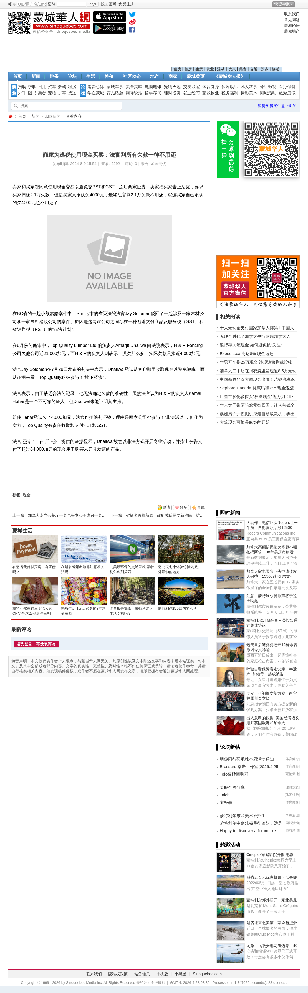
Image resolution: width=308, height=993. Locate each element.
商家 (172, 76)
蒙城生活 (22, 530)
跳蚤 (54, 76)
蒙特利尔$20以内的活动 (177, 608)
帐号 (12, 4)
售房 (188, 69)
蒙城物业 (210, 93)
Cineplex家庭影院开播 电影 (270, 854)
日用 (42, 87)
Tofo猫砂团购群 (234, 774)
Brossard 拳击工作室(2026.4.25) (250, 766)
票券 (42, 93)
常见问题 (292, 19)
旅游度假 (287, 93)
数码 (62, 87)
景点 (265, 69)
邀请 (166, 507)
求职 (32, 87)
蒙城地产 (292, 31)
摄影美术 (249, 93)
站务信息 (142, 974)
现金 (27, 495)
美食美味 (134, 87)
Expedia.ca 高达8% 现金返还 (247, 353)
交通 (254, 69)
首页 (17, 76)
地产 (154, 76)
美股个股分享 (232, 787)
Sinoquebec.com (207, 974)
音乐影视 (268, 87)
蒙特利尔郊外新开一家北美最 (271, 900)
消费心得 (95, 87)
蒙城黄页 (196, 76)
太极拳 (226, 802)
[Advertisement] (226, 39)
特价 (109, 76)
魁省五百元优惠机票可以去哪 (271, 877)
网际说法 (134, 93)
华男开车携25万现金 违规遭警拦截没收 (256, 362)
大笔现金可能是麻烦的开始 (245, 422)
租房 (177, 69)
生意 (199, 69)
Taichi (225, 794)
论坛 (72, 76)
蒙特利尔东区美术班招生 (243, 815)
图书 (32, 93)
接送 (275, 69)
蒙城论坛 (292, 25)
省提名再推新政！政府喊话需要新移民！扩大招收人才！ (174, 515)
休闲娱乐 (229, 87)
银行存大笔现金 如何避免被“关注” (251, 345)
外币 (22, 93)
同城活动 (268, 93)
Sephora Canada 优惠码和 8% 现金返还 (257, 388)
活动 (221, 69)
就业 (210, 69)
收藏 (201, 507)
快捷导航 (282, 4)
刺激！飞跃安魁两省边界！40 (271, 945)
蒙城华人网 (10, 116)
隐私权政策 (118, 974)
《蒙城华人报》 (229, 76)
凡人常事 (249, 87)
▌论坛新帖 (228, 747)
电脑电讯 (153, 87)
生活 (90, 76)
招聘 (22, 87)
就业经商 (191, 93)
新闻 (35, 76)
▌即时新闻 (228, 513)
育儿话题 (115, 93)
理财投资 (172, 93)
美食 (243, 69)
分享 (183, 507)
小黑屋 (180, 974)
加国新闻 (52, 116)
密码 (51, 4)
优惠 (232, 69)
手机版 (162, 974)
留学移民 (153, 93)
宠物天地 (172, 87)
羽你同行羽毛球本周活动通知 (247, 759)
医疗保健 (287, 87)
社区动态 (132, 76)
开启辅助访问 (298, 3)
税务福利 (229, 93)
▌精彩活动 (228, 845)
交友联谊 (191, 87)
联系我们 (292, 14)
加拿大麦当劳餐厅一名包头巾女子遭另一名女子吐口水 (74, 515)
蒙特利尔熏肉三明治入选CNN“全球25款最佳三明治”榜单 (32, 613)
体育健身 (210, 87)
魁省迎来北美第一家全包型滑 (271, 923)
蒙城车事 (115, 87)
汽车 (52, 87)
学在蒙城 (95, 93)
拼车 (62, 93)
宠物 (52, 93)
